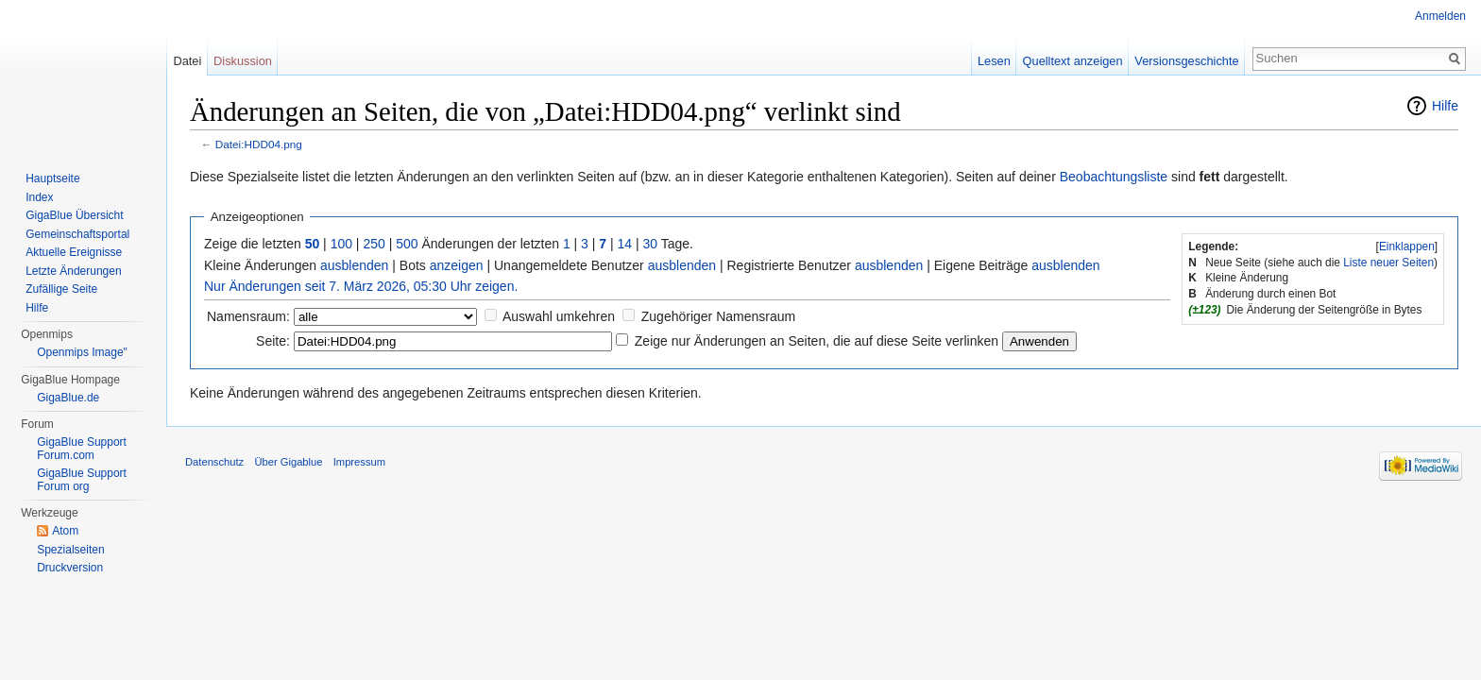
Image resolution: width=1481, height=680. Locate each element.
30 (650, 243)
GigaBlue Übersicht (74, 215)
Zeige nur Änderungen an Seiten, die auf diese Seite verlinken (816, 340)
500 (406, 243)
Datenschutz (214, 462)
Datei (187, 61)
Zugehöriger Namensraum (718, 316)
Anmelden (1440, 16)
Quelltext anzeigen (1073, 61)
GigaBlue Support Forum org (82, 480)
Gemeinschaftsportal (77, 234)
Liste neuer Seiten (1388, 262)
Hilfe (1445, 105)
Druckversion (70, 567)
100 (341, 243)
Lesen (994, 61)
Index (39, 197)
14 (625, 243)
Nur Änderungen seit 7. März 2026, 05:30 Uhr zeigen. (361, 286)
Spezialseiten (70, 549)
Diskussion (242, 61)
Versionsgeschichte (1186, 61)
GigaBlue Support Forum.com (82, 448)
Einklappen (1407, 246)
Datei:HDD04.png (258, 144)
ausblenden (354, 265)
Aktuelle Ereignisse (74, 252)
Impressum (359, 462)
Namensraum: (248, 316)
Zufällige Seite (61, 289)
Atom (65, 530)
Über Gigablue (288, 462)
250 (373, 243)
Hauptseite (52, 178)
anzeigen (457, 265)
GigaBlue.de (68, 397)
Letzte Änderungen (73, 271)
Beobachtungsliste (1113, 176)
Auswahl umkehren (558, 316)
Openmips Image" (82, 352)
